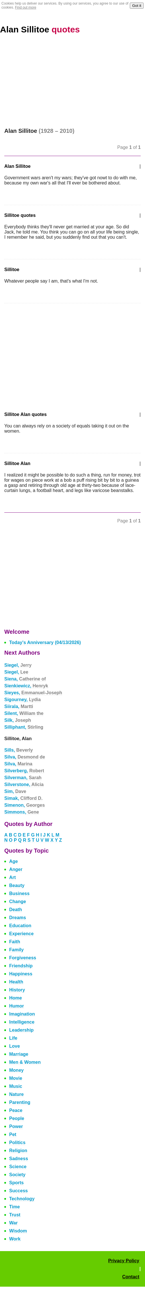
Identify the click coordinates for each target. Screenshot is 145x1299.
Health (16, 981)
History (17, 989)
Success (18, 1190)
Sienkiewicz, (26, 685)
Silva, (24, 756)
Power (16, 1126)
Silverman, (23, 777)
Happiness (20, 973)
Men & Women (25, 1062)
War (13, 1222)
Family (16, 949)
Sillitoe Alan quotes (25, 414)
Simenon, (24, 805)
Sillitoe (11, 269)
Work (15, 1238)
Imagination (22, 1014)
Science (17, 1166)
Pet (12, 1134)
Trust (14, 1214)
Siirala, (18, 706)
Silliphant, (23, 727)
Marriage (18, 1054)
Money (16, 1070)
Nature (16, 1094)
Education (20, 925)
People (16, 1118)
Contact (130, 1276)
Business (19, 893)
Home (15, 997)
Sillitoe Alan (17, 463)
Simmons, (21, 812)
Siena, (25, 678)
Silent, (24, 713)
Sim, (15, 791)
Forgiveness (22, 957)
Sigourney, (22, 699)
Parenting (19, 1102)
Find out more (25, 7)
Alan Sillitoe (40, 29)
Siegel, (18, 665)
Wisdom (18, 1230)
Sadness (18, 1158)
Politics (17, 1142)
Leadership (21, 1030)
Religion (18, 1150)
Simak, (23, 798)
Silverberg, (24, 770)
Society (17, 1174)
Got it (136, 5)
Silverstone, (24, 784)
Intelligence (21, 1022)
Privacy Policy (123, 1260)
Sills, (18, 750)
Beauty (16, 885)
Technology (22, 1198)
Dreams (17, 917)
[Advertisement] (72, 84)
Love (14, 1046)
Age (13, 861)
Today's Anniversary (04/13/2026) (45, 642)
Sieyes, (33, 692)
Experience (21, 933)
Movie (15, 1078)
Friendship (21, 965)
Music (15, 1086)
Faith (14, 941)
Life (13, 1038)
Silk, (17, 720)
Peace (15, 1110)
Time (14, 1206)
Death (15, 909)
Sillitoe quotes (20, 215)
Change (17, 901)
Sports (16, 1182)
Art (12, 877)
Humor (16, 1006)
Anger (15, 869)
